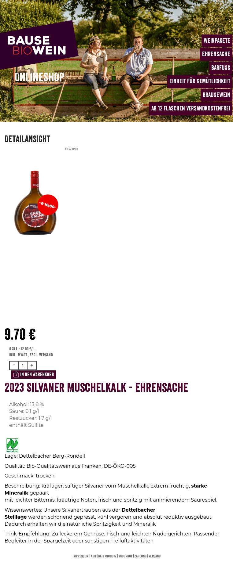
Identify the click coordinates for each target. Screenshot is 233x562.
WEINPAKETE (217, 41)
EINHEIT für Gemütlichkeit (199, 81)
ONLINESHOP (39, 77)
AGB (94, 556)
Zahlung (141, 556)
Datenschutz (107, 556)
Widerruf (126, 556)
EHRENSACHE (216, 54)
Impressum (80, 556)
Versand (155, 556)
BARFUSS (220, 68)
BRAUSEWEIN (216, 95)
